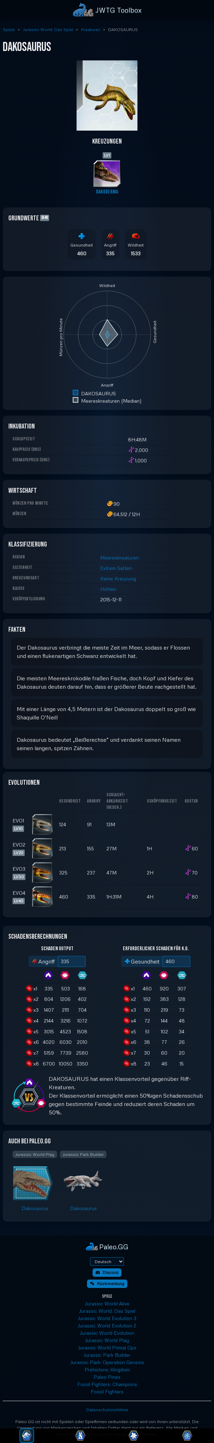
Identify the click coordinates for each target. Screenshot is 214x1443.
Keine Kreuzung (118, 578)
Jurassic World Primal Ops (107, 1347)
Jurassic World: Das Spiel (48, 29)
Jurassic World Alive (107, 1303)
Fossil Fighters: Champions (107, 1384)
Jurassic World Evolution (107, 1333)
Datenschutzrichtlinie (107, 1409)
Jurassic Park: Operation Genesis (107, 1362)
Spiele (9, 29)
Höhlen (108, 589)
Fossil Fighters (107, 1391)
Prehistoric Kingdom (107, 1369)
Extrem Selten (116, 568)
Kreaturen (90, 29)
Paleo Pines (107, 1377)
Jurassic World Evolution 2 (107, 1325)
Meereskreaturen (119, 558)
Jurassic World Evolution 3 (107, 1318)
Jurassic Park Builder (107, 1355)
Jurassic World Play (107, 1340)
